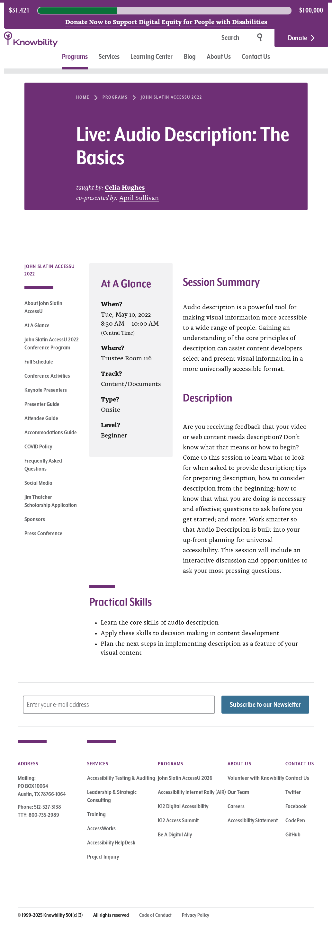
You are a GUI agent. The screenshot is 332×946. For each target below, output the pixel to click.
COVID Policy (38, 446)
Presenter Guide (41, 404)
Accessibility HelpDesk (111, 842)
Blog (190, 56)
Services (109, 56)
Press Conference (43, 533)
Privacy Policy (195, 915)
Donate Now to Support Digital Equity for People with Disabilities (166, 21)
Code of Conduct (155, 915)
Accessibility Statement (253, 820)
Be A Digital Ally (175, 834)
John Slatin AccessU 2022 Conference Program (51, 343)
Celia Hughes (125, 186)
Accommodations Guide (50, 432)
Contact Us (256, 56)
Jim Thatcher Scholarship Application (50, 501)
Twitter (293, 792)
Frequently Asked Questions (43, 464)
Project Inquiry (103, 856)
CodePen (295, 820)
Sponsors (34, 519)
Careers (236, 806)
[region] (166, 10)
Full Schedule (38, 361)
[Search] (210, 38)
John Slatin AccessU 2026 (185, 778)
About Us (219, 56)
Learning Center (151, 56)
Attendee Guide (41, 418)
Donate (297, 38)
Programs (75, 56)
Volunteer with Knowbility (256, 778)
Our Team (238, 792)
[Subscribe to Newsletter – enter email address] (119, 705)
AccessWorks (101, 828)
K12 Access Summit (178, 820)
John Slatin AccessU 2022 (171, 97)
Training (96, 814)
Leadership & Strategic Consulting (112, 796)
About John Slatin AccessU (43, 307)
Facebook (296, 806)
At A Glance (36, 325)
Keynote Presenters (45, 390)
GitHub (293, 834)
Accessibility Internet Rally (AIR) (192, 792)
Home (82, 97)
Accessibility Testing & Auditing (121, 778)
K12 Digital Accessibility (183, 806)
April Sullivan (139, 197)
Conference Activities (47, 376)
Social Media (38, 483)
